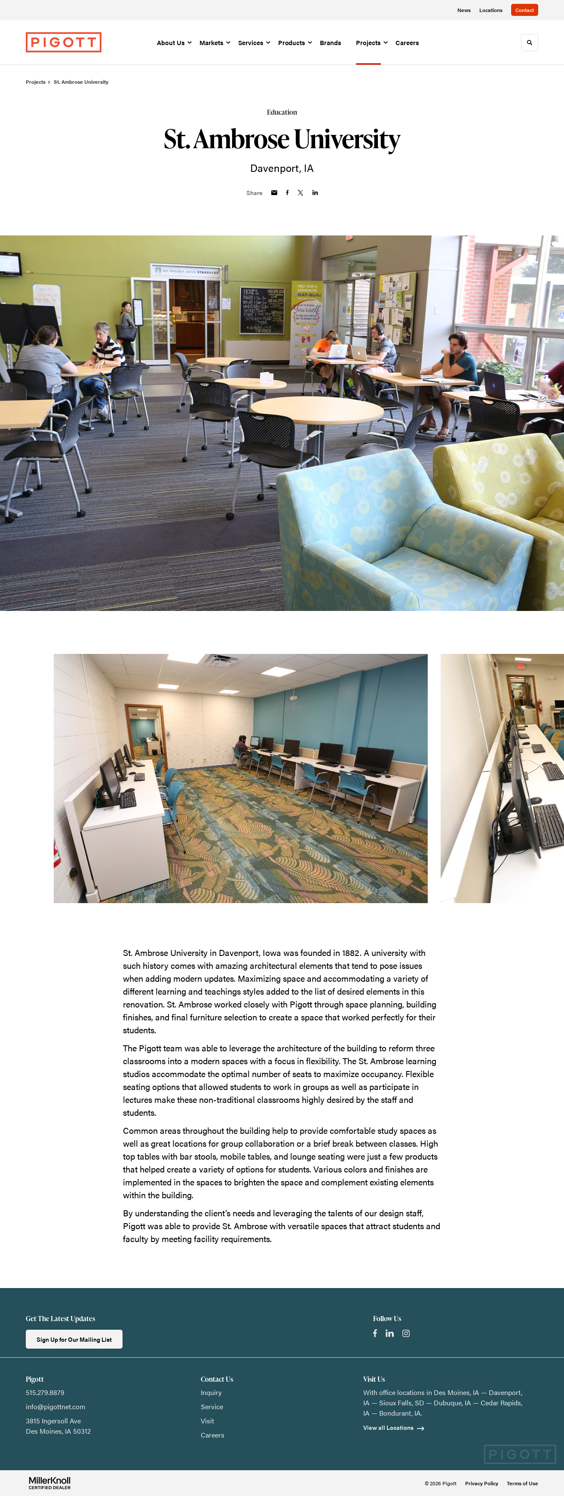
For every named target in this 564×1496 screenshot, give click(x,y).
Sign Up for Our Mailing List (74, 1339)
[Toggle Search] (529, 42)
